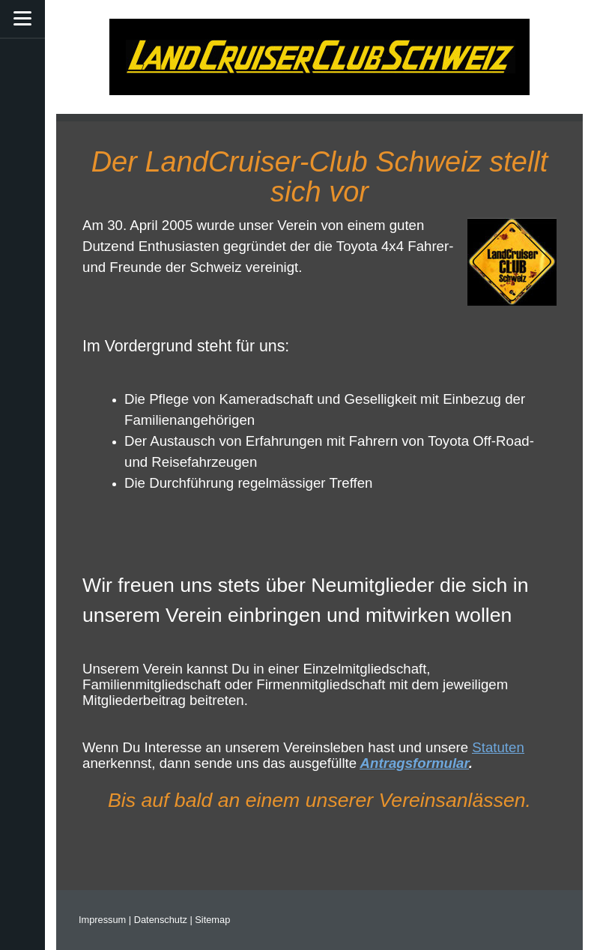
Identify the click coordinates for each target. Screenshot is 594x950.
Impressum (102, 919)
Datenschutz (160, 919)
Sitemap (212, 919)
